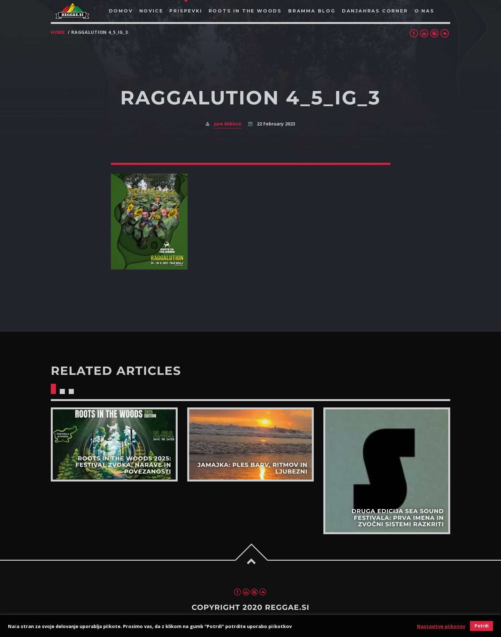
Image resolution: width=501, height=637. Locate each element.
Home (58, 32)
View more (114, 444)
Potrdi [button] (481, 626)
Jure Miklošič (228, 124)
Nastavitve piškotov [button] (441, 626)
